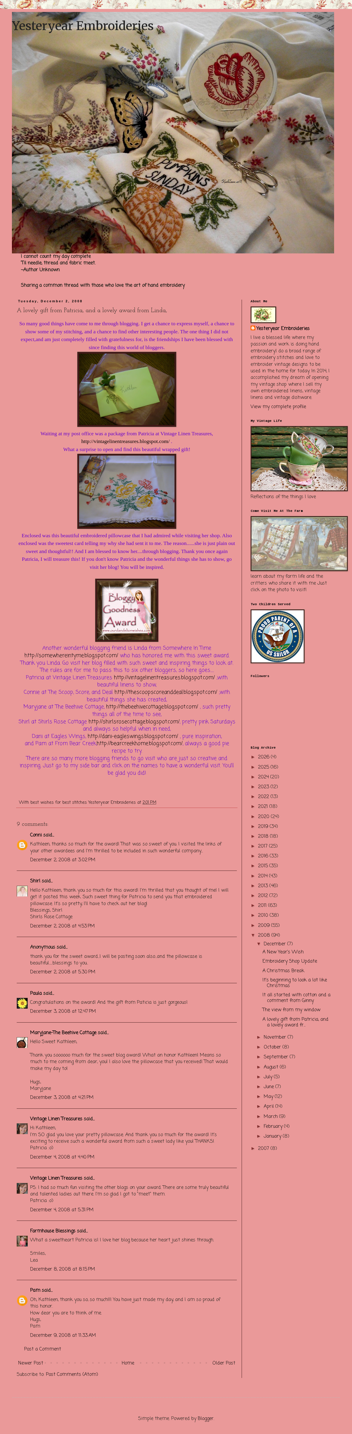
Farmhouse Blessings (52, 1231)
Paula (36, 993)
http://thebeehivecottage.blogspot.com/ (152, 707)
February (274, 1126)
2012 (263, 895)
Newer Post (30, 1363)
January (273, 1136)
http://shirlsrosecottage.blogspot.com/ (134, 722)
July (269, 1077)
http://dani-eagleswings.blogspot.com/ (133, 737)
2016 (264, 856)
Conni (36, 835)
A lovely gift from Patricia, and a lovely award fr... (295, 1022)
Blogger (206, 1418)
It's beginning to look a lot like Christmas (295, 983)
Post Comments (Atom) (72, 1374)
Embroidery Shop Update (290, 961)
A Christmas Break (283, 971)
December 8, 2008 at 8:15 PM (62, 1269)
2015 (263, 866)
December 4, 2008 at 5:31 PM (62, 1210)
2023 (264, 787)
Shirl (35, 881)
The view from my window (291, 1010)
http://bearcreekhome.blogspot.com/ (140, 744)
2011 (263, 905)
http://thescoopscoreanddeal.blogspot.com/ (166, 692)
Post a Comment (42, 1349)
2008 (264, 935)
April (269, 1106)
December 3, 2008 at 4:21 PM (62, 1097)
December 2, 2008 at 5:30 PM (62, 972)
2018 (264, 836)
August (272, 1067)
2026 (264, 757)
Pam (35, 1290)
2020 (264, 816)
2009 (264, 925)
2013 (263, 886)
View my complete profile (278, 407)
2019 (264, 826)
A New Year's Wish (283, 952)
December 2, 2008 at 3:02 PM (62, 860)
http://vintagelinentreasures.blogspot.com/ (125, 441)
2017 (263, 846)
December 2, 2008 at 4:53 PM (62, 926)
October (273, 1047)
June (269, 1087)
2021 (263, 806)
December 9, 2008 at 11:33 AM (63, 1335)
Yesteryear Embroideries (83, 25)
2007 (264, 1148)
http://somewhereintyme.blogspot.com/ (71, 656)
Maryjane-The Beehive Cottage (63, 1033)
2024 (264, 777)
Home (128, 1363)
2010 (264, 915)
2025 (264, 767)
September (277, 1057)
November (276, 1037)
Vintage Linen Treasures (56, 1119)
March (271, 1116)
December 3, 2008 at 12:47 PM (63, 1011)
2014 (263, 876)
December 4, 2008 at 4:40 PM (62, 1157)
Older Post (223, 1363)
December (275, 944)
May (269, 1096)
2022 (264, 796)
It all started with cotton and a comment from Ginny (297, 998)
